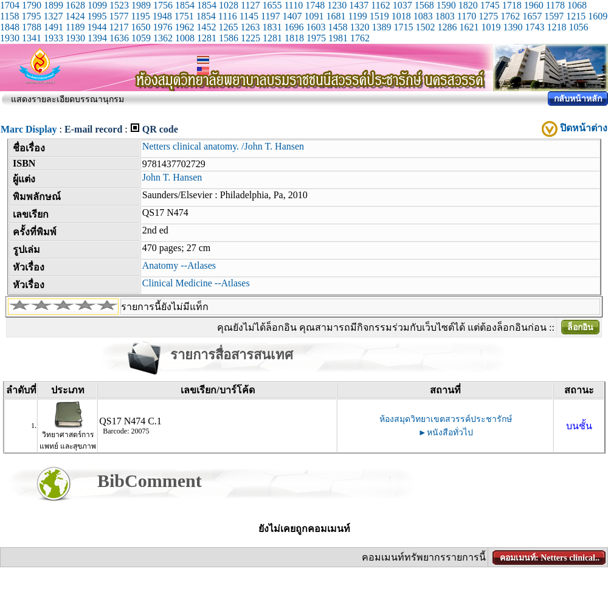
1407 (292, 16)
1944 (96, 27)
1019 (490, 27)
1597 (554, 16)
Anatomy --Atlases (179, 265)
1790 (31, 5)
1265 (228, 27)
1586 (228, 38)
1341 (31, 38)
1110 (293, 5)
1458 (337, 27)
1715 (403, 27)
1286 (447, 27)
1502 (425, 27)
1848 (9, 27)
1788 (31, 27)
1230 (337, 5)
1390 (512, 27)
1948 (162, 16)
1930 (9, 38)
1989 (141, 5)
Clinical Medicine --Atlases (196, 283)
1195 (140, 16)
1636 (119, 38)
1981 (338, 38)
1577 (118, 16)
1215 (576, 16)
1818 (294, 38)
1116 (227, 16)
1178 (555, 5)
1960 (534, 5)
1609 (597, 16)
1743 (534, 27)
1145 (249, 16)
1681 (335, 16)
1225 (250, 38)
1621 (468, 27)
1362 (163, 38)
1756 (163, 5)
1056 (578, 27)
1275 (488, 16)
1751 (184, 16)
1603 (315, 27)
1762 (510, 16)
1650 (140, 27)
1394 (97, 38)
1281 (206, 38)
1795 (31, 16)
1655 (272, 5)
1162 (380, 5)
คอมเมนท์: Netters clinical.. (549, 557)
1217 (118, 27)
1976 (162, 27)
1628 (75, 5)
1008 (185, 38)
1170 (466, 16)
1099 (97, 5)
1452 (206, 27)
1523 (119, 5)
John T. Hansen (172, 177)
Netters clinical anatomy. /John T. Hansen (223, 146)
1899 (53, 5)
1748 (315, 5)
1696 (293, 27)
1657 (532, 16)
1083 (423, 16)
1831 (272, 27)
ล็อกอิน (580, 327)
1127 (250, 5)
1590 (446, 5)
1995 (96, 16)
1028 (228, 5)
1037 (402, 5)
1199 (357, 16)
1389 (381, 27)
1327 (53, 16)
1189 (75, 27)
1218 (556, 27)
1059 (141, 38)
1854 (185, 5)
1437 (358, 5)
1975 (316, 38)
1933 (53, 38)
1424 (75, 16)
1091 (313, 16)
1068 (577, 5)
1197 (270, 16)
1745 (490, 5)
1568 (424, 5)
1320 (359, 27)
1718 (512, 5)
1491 (53, 27)
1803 (445, 16)
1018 (401, 16)
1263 (250, 27)
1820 (468, 5)
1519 (379, 16)
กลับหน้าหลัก (578, 98)
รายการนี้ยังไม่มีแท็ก (165, 307)
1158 (9, 16)
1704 (9, 5)
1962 (184, 27)
